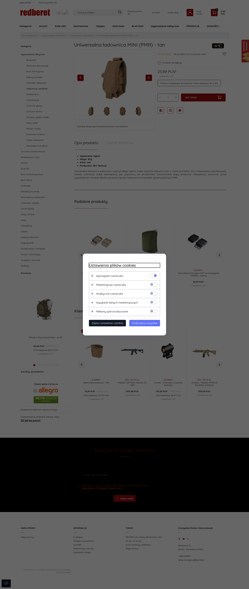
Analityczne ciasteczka (108, 293)
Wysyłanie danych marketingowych (116, 302)
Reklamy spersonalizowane (111, 311)
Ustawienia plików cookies (111, 265)
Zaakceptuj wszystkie (145, 323)
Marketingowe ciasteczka (110, 284)
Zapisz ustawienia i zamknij (106, 323)
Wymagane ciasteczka (108, 275)
